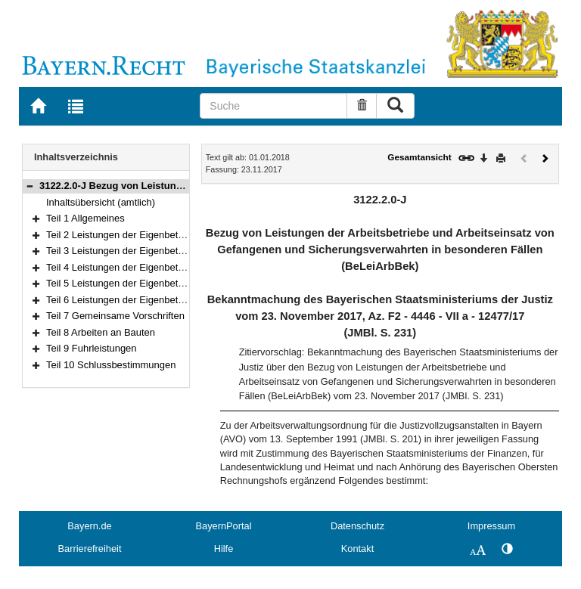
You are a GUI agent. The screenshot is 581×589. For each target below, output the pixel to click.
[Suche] (273, 106)
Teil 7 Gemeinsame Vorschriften (115, 315)
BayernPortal (224, 526)
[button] (29, 185)
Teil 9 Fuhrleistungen (91, 348)
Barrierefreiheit (90, 548)
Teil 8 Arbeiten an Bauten (100, 332)
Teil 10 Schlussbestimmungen (111, 364)
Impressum (491, 526)
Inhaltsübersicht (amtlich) (100, 202)
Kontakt (357, 548)
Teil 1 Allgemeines (85, 218)
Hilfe (224, 548)
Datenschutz (357, 526)
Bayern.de (89, 526)
